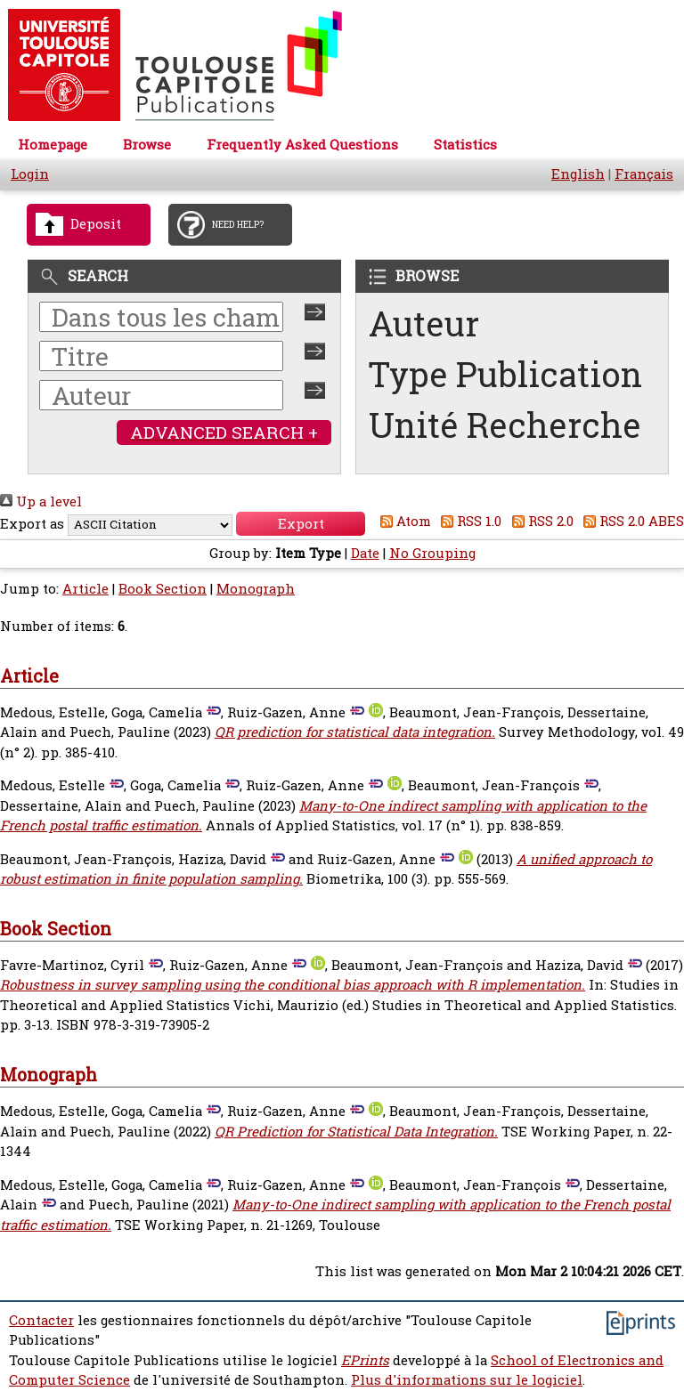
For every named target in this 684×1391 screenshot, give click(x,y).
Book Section (162, 588)
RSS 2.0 (539, 521)
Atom (402, 521)
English (578, 174)
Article (85, 588)
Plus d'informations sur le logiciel (466, 1380)
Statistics (465, 144)
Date (365, 553)
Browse (147, 144)
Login (30, 174)
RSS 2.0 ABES (631, 521)
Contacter (41, 1320)
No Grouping (432, 553)
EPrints (365, 1360)
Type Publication (505, 374)
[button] (300, 524)
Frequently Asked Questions (302, 144)
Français (644, 174)
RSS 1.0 (468, 521)
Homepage (52, 144)
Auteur (424, 323)
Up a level (41, 501)
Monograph (255, 588)
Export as (32, 523)
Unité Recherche (505, 425)
